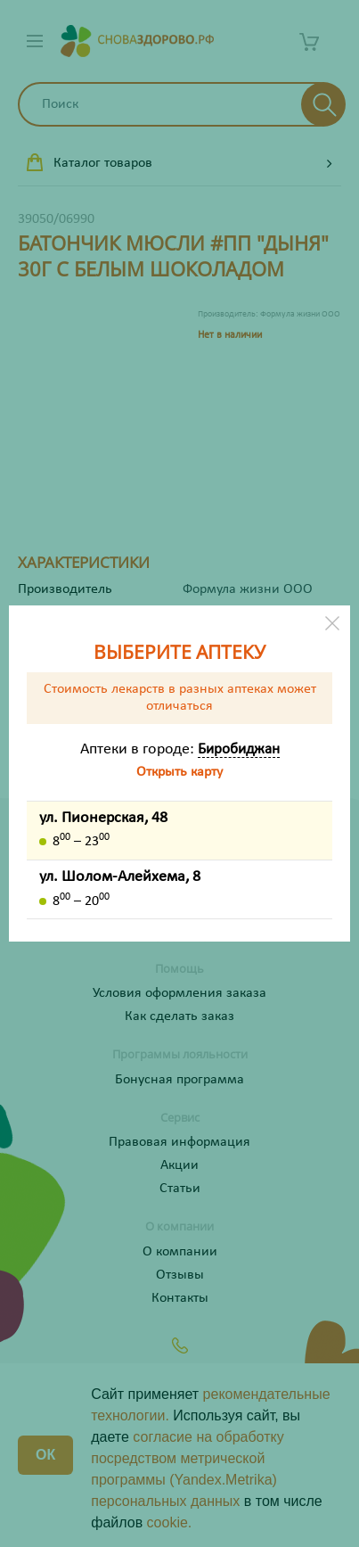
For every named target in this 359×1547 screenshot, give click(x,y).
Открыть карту (179, 772)
